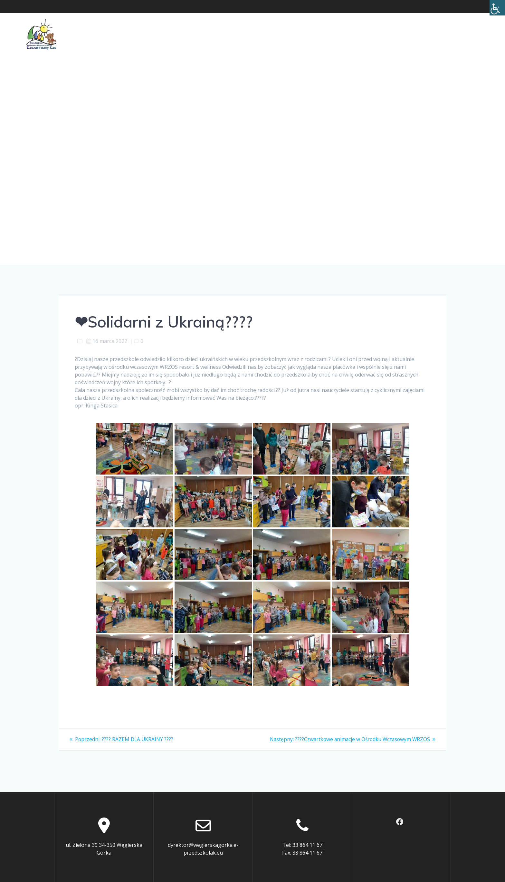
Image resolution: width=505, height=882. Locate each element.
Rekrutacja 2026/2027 (451, 34)
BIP (410, 34)
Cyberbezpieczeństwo (367, 34)
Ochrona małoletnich (264, 34)
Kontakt (315, 34)
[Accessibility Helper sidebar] (497, 7)
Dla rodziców (199, 34)
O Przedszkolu (145, 34)
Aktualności (93, 34)
